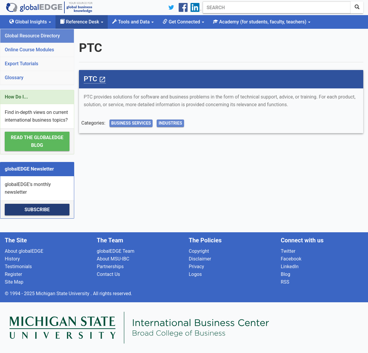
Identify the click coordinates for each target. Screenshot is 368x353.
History (12, 259)
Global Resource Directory (32, 36)
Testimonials (18, 266)
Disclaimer (200, 259)
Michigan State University (63, 293)
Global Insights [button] (30, 22)
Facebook (291, 259)
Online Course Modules (29, 50)
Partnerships (110, 266)
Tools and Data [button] (133, 22)
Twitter (288, 251)
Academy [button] (261, 22)
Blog (285, 274)
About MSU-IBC (113, 259)
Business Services (131, 123)
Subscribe (37, 209)
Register (13, 274)
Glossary (14, 77)
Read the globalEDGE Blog (37, 141)
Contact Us (108, 274)
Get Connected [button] (183, 22)
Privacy (196, 266)
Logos (195, 274)
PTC (95, 79)
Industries (170, 123)
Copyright (199, 251)
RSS (285, 282)
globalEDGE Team (115, 251)
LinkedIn (290, 266)
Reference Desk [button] (81, 22)
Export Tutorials (21, 63)
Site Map (14, 282)
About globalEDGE (24, 251)
